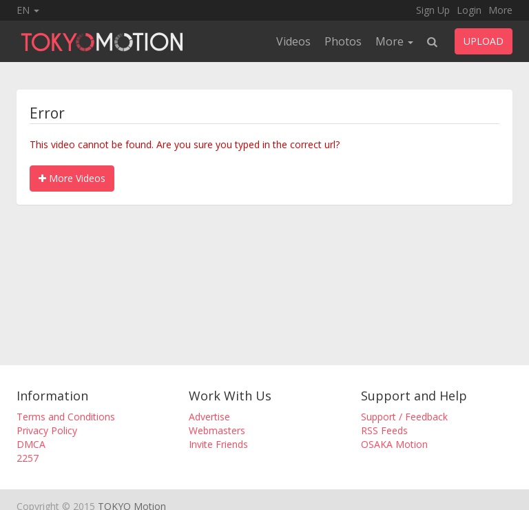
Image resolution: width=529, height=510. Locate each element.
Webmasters (217, 430)
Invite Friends (218, 444)
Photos (343, 41)
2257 (28, 458)
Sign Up (433, 10)
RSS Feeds (384, 430)
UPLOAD (484, 41)
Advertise (209, 416)
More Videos (72, 178)
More (500, 10)
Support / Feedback (404, 416)
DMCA (31, 444)
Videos (293, 41)
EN (28, 10)
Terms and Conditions (66, 416)
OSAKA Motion (394, 444)
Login (469, 10)
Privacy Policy (47, 430)
